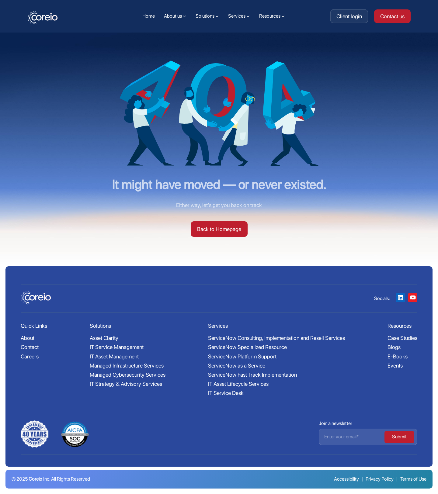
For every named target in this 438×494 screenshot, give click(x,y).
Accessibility (346, 479)
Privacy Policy (380, 479)
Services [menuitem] (236, 16)
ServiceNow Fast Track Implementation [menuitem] (252, 374)
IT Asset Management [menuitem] (114, 356)
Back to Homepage (219, 229)
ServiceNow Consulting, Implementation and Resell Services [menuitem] (276, 338)
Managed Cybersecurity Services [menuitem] (127, 374)
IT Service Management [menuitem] (117, 347)
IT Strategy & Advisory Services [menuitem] (126, 384)
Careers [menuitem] (30, 356)
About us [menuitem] (173, 16)
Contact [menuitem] (30, 347)
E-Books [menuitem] (398, 356)
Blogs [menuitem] (394, 347)
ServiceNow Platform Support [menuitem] (242, 356)
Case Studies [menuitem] (402, 338)
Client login (349, 16)
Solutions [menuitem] (205, 16)
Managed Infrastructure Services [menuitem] (127, 365)
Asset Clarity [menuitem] (104, 338)
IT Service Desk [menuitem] (226, 393)
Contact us (392, 16)
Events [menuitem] (395, 365)
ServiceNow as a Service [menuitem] (236, 365)
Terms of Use (413, 479)
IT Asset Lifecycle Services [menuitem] (238, 384)
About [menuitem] (27, 338)
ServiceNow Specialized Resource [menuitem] (247, 347)
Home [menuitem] (148, 16)
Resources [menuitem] (269, 16)
